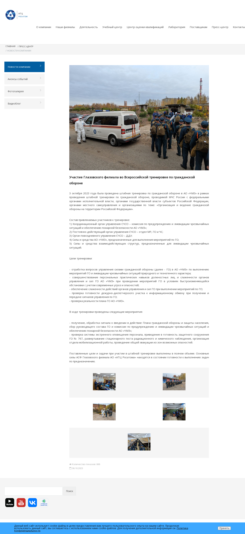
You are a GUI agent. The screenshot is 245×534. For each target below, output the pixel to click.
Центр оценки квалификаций (145, 27)
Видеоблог (24, 103)
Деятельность (88, 27)
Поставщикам (198, 27)
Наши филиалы (65, 27)
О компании (43, 27)
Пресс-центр (220, 27)
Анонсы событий (24, 79)
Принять (224, 528)
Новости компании (24, 66)
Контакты (239, 27)
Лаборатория (176, 27)
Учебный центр (112, 27)
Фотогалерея (24, 91)
